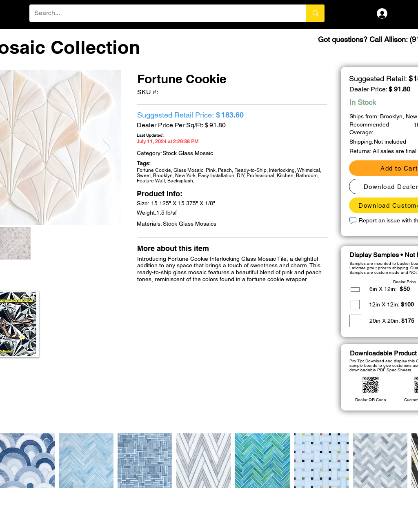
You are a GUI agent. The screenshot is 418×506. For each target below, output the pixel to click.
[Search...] (161, 13)
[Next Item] (107, 147)
